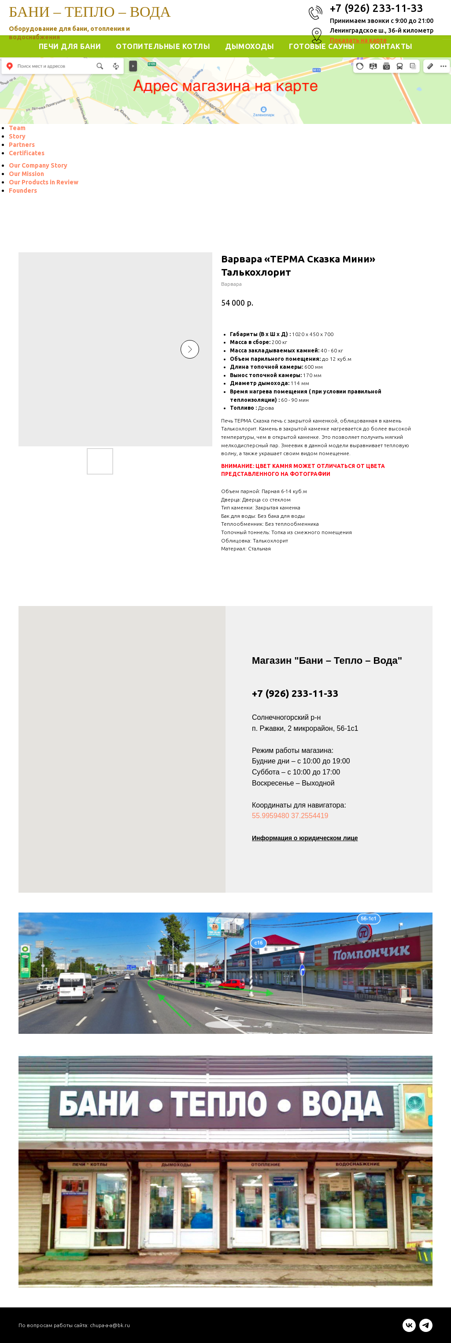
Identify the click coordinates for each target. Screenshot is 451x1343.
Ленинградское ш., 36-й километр (381, 30)
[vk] (409, 1329)
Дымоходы (249, 46)
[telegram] (426, 1329)
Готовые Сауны (322, 46)
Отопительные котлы (163, 46)
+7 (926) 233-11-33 (295, 693)
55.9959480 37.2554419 (290, 815)
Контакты (391, 46)
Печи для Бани (70, 46)
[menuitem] (17, 127)
